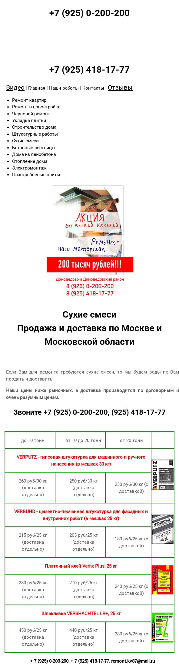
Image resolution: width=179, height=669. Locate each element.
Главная (36, 88)
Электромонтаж (29, 168)
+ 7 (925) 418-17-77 (90, 661)
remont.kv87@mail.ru (133, 661)
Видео (15, 87)
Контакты (93, 88)
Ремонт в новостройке (36, 107)
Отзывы (120, 87)
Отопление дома (30, 161)
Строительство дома (34, 127)
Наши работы (64, 88)
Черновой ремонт (31, 114)
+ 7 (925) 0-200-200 (49, 661)
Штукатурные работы (35, 134)
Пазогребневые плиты (36, 174)
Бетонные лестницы (33, 147)
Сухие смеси (25, 140)
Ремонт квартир (29, 100)
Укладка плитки (29, 120)
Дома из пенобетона (34, 154)
